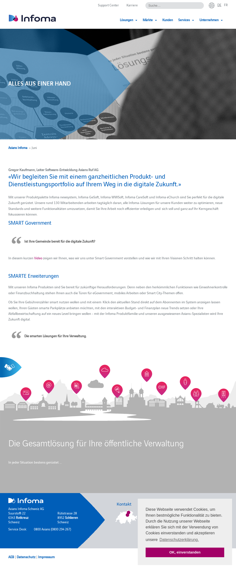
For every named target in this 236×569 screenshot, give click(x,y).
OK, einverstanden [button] (184, 552)
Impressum (46, 556)
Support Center (108, 5)
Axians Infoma (17, 147)
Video (38, 257)
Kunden (167, 19)
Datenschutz (26, 556)
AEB (11, 556)
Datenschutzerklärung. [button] (179, 540)
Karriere (132, 5)
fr (226, 4)
